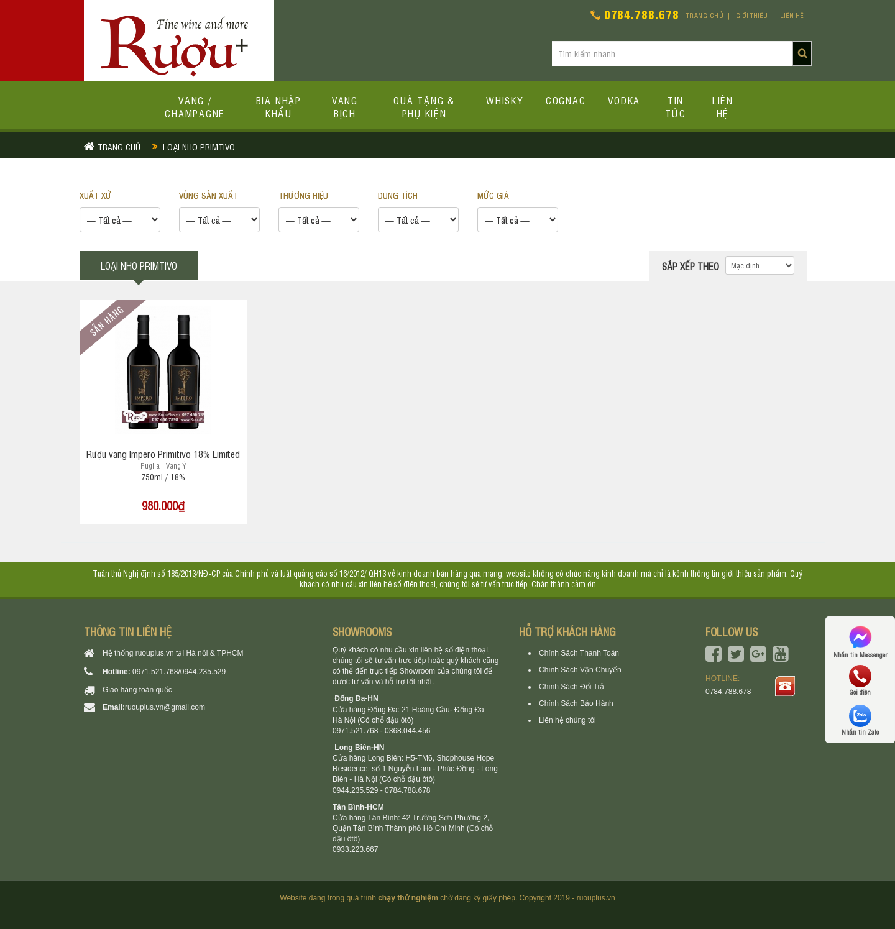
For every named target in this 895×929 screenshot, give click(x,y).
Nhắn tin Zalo (860, 720)
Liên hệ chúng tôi (567, 720)
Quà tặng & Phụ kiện (424, 106)
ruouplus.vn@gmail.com (165, 707)
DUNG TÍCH (398, 195)
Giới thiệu (752, 15)
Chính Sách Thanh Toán (579, 653)
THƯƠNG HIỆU (303, 195)
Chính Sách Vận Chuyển (580, 670)
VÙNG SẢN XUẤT (208, 195)
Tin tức (675, 106)
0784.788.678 (641, 14)
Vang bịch (345, 106)
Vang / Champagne (195, 106)
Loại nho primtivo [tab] (139, 265)
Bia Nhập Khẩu (278, 106)
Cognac (566, 100)
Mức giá (493, 195)
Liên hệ (792, 15)
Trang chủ (705, 15)
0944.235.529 (203, 671)
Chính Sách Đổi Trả (571, 686)
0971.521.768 (155, 671)
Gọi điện (860, 680)
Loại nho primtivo (199, 146)
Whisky (504, 100)
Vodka (624, 100)
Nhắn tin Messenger (860, 641)
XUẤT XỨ (95, 195)
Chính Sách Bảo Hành (576, 703)
